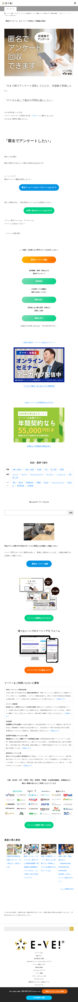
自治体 (39, 469)
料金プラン (39, 955)
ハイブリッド (61, 474)
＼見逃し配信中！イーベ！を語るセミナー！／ (39, 342)
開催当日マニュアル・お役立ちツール (39, 982)
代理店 (62, 469)
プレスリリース (39, 985)
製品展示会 (29, 482)
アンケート (10, 9)
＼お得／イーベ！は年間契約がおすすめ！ (39, 402)
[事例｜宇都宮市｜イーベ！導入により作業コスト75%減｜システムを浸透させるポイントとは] (48, 849)
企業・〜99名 (29, 469)
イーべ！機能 (39, 973)
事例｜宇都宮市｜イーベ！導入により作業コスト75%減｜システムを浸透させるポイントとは (48, 863)
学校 (14, 482)
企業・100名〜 (17, 469)
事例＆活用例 (39, 967)
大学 (46, 469)
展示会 (21, 482)
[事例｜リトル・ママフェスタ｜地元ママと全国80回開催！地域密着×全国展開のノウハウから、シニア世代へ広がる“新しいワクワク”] (31, 849)
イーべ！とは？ (39, 953)
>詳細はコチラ (54, 731)
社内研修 (30, 485)
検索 (71, 513)
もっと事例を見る (67, 889)
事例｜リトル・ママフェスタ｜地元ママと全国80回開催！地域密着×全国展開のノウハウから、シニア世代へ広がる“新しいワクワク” (31, 867)
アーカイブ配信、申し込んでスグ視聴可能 (39, 386)
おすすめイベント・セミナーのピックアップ (39, 961)
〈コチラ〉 (34, 116)
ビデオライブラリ (39, 979)
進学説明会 (20, 485)
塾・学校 (53, 469)
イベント (15, 474)
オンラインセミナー (36, 474)
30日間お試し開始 (39, 958)
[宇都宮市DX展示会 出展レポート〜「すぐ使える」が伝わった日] (14, 849)
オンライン (50, 474)
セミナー (24, 474)
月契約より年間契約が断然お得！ (39, 446)
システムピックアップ (39, 970)
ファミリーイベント (57, 482)
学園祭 (38, 482)
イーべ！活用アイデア (39, 964)
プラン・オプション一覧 (39, 976)
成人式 (46, 482)
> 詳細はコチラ (61, 699)
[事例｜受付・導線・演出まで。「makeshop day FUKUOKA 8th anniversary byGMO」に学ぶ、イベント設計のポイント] (66, 849)
